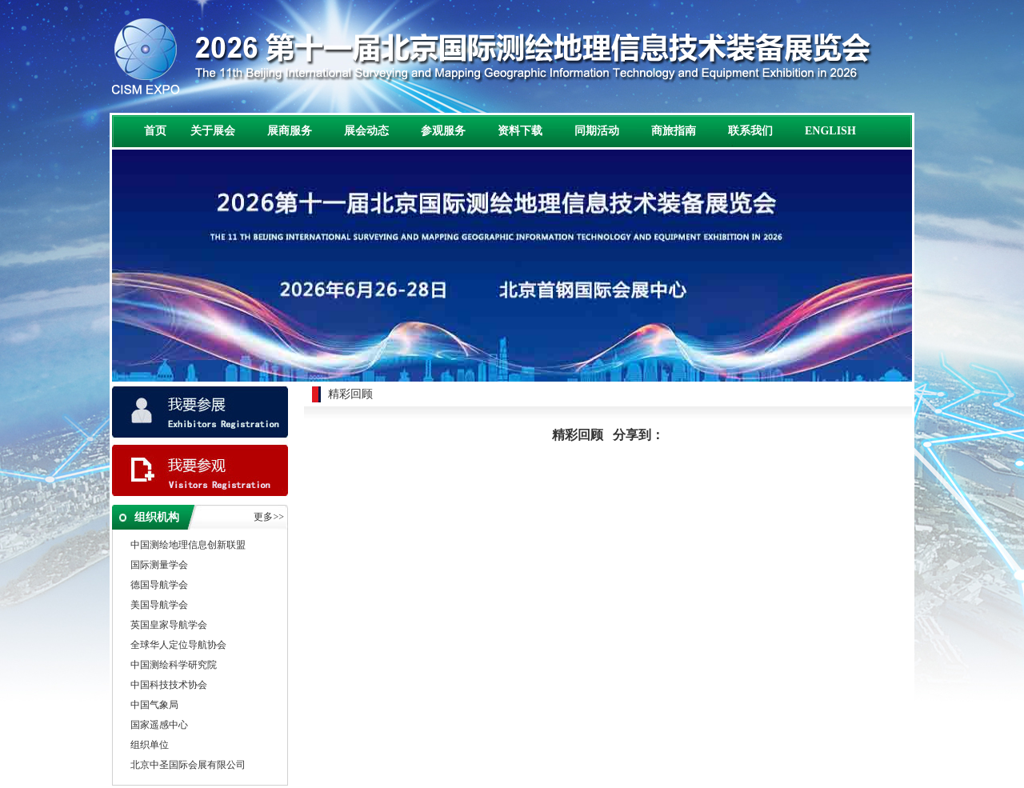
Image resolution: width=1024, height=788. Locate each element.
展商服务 (289, 131)
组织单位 (149, 745)
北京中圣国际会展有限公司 (188, 765)
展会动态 (366, 131)
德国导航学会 (159, 585)
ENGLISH (830, 131)
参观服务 (443, 131)
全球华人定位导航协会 (178, 645)
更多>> (269, 516)
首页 (155, 131)
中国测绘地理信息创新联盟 (188, 545)
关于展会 (212, 131)
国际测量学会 (159, 565)
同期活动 (596, 131)
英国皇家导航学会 (168, 625)
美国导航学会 (159, 605)
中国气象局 (154, 705)
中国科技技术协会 (168, 685)
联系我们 (750, 131)
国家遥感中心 (159, 725)
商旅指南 (673, 131)
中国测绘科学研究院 (173, 665)
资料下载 (520, 131)
